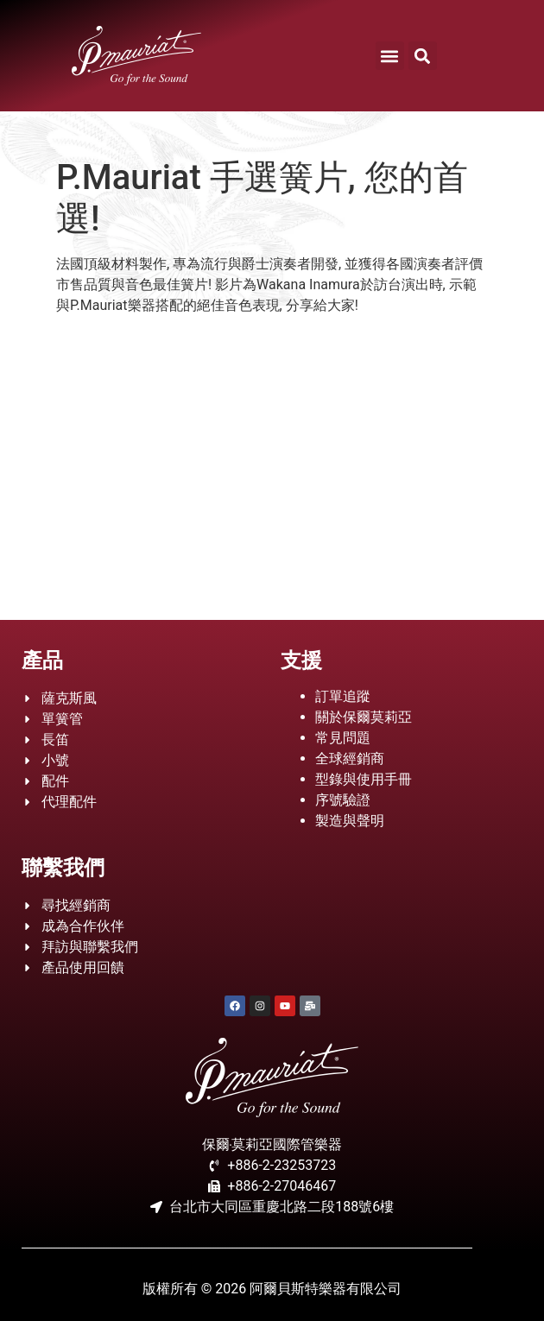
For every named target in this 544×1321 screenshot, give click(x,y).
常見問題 (342, 738)
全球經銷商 (349, 758)
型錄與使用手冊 (363, 779)
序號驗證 (342, 800)
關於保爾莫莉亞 (363, 717)
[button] (390, 55)
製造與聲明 (349, 820)
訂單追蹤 (342, 696)
